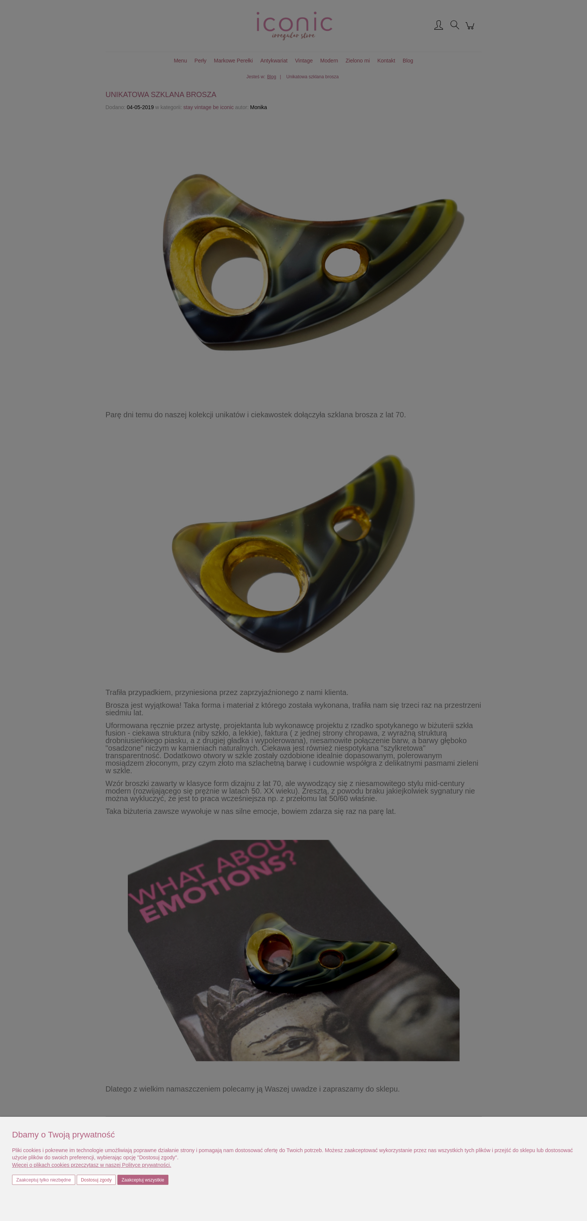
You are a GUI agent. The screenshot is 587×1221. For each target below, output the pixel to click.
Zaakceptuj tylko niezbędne (43, 1180)
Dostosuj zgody (96, 1180)
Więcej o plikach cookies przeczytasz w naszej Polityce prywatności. (91, 1165)
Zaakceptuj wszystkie (142, 1180)
